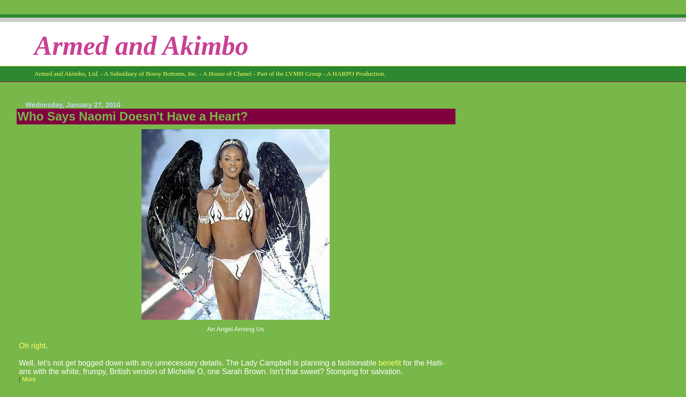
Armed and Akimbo (141, 46)
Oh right (32, 346)
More (29, 379)
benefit (389, 363)
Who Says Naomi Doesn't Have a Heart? (133, 116)
